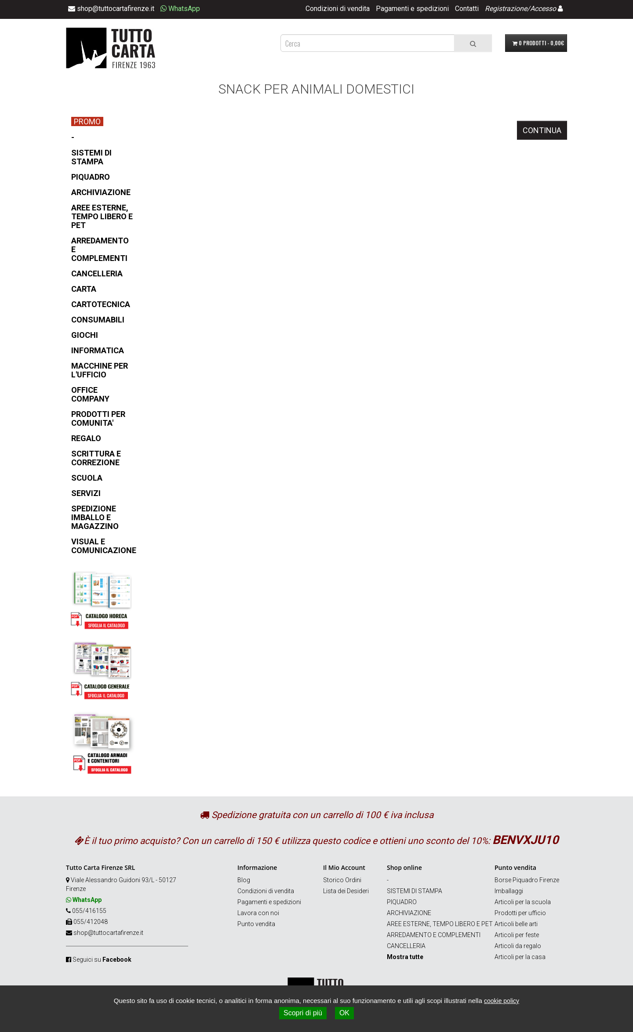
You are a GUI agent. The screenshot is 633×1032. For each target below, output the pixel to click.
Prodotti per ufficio (520, 912)
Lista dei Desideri (346, 890)
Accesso (543, 8)
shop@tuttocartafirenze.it (108, 932)
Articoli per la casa (520, 956)
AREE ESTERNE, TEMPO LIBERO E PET (440, 923)
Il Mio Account (344, 867)
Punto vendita (256, 923)
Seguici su (102, 959)
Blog (243, 880)
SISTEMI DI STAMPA (414, 890)
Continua (542, 130)
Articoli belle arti (516, 923)
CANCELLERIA (406, 945)
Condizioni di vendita (338, 8)
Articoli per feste (517, 934)
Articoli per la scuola (523, 901)
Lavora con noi (258, 912)
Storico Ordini (342, 880)
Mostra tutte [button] (405, 956)
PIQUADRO (402, 901)
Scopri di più (303, 1013)
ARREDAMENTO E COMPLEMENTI (433, 934)
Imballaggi (509, 890)
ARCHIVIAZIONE (409, 912)
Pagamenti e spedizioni (412, 8)
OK (344, 1013)
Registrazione (506, 8)
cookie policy (501, 1000)
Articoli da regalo (518, 945)
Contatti (467, 8)
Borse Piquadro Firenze (527, 880)
